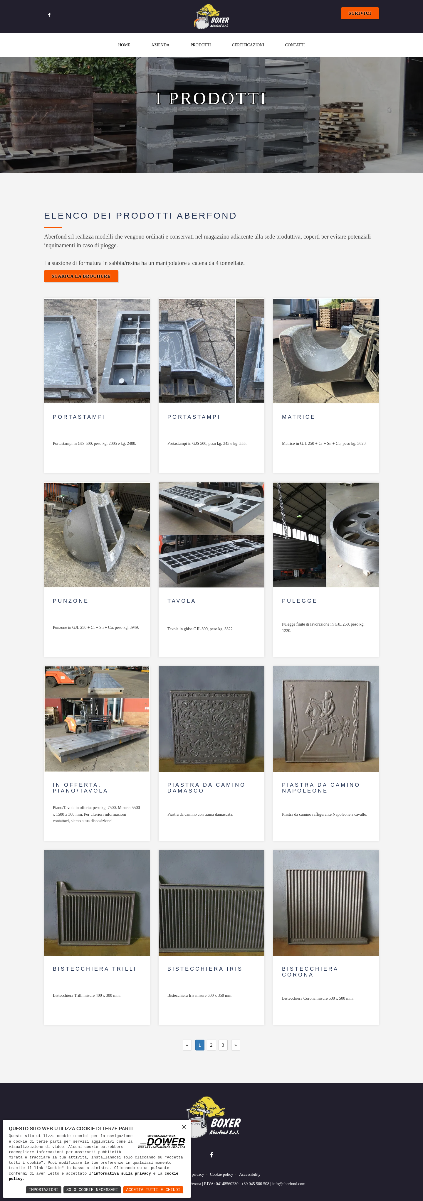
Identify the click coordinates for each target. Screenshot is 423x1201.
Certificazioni (248, 45)
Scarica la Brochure (81, 276)
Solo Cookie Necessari (92, 1189)
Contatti (295, 45)
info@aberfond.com (289, 1184)
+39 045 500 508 (255, 1184)
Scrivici (360, 13)
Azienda (160, 45)
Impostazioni (43, 1189)
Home (124, 45)
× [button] (184, 1126)
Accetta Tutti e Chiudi (153, 1189)
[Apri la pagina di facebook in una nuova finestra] (49, 15)
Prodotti (201, 45)
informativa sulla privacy (122, 1173)
